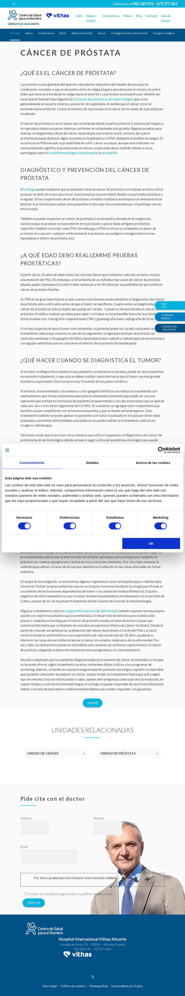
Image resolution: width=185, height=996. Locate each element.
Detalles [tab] (92, 463)
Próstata (15, 33)
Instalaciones (111, 16)
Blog (139, 16)
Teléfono (26, 818)
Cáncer (101, 33)
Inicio (79, 16)
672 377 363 (102, 949)
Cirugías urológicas (164, 33)
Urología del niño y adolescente (129, 33)
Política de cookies (73, 986)
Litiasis (29, 33)
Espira (139, 986)
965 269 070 (82, 949)
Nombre (99, 818)
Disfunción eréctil (82, 33)
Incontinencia (46, 33)
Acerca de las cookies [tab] (153, 463)
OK (151, 543)
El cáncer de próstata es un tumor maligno (104, 99)
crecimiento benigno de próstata (71, 153)
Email (23, 846)
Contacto (151, 16)
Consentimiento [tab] (32, 463)
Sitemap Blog (99, 986)
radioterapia (109, 611)
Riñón (62, 33)
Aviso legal (49, 986)
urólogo (30, 189)
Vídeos (127, 16)
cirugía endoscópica (78, 611)
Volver (92, 702)
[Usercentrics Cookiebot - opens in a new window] (161, 450)
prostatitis (109, 153)
